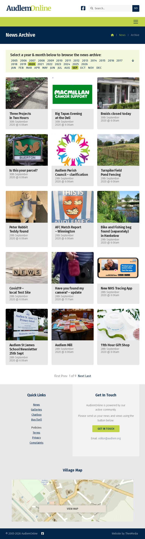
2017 (119, 60)
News (122, 35)
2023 (58, 64)
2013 (85, 60)
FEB (21, 67)
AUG (67, 67)
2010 (59, 60)
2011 (68, 60)
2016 (111, 60)
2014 (94, 60)
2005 (14, 60)
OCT (83, 67)
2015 (102, 60)
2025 (75, 64)
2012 (76, 60)
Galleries (36, 409)
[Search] (111, 8)
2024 (67, 64)
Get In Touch (106, 428)
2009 (50, 60)
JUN (52, 67)
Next (81, 376)
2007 (32, 60)
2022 (49, 64)
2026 (84, 64)
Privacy (36, 437)
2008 (41, 60)
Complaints (36, 442)
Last (88, 376)
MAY (45, 67)
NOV (91, 67)
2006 (23, 60)
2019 (23, 64)
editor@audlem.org (109, 438)
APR (37, 67)
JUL (60, 67)
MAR (29, 67)
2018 (14, 64)
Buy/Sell (36, 419)
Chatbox (37, 414)
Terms (36, 432)
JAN (13, 67)
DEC (99, 67)
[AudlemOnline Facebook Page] (83, 9)
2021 (41, 64)
